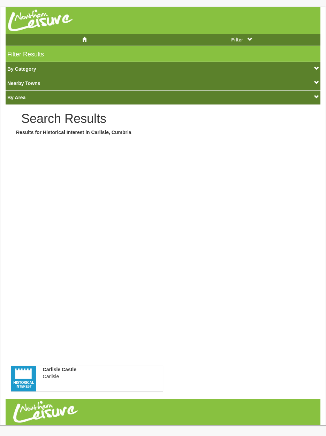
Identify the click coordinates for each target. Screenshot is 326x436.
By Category (163, 69)
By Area (163, 97)
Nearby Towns (163, 83)
